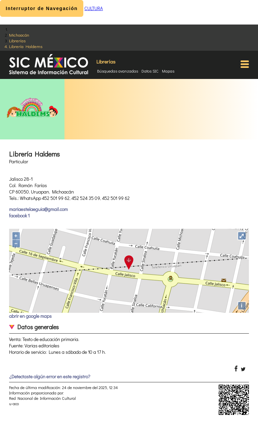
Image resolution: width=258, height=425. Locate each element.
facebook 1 (19, 215)
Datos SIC (150, 71)
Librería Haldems (25, 46)
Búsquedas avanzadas (117, 71)
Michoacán (19, 35)
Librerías (17, 40)
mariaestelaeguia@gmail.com (38, 209)
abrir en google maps (30, 316)
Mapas (168, 71)
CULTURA (93, 8)
